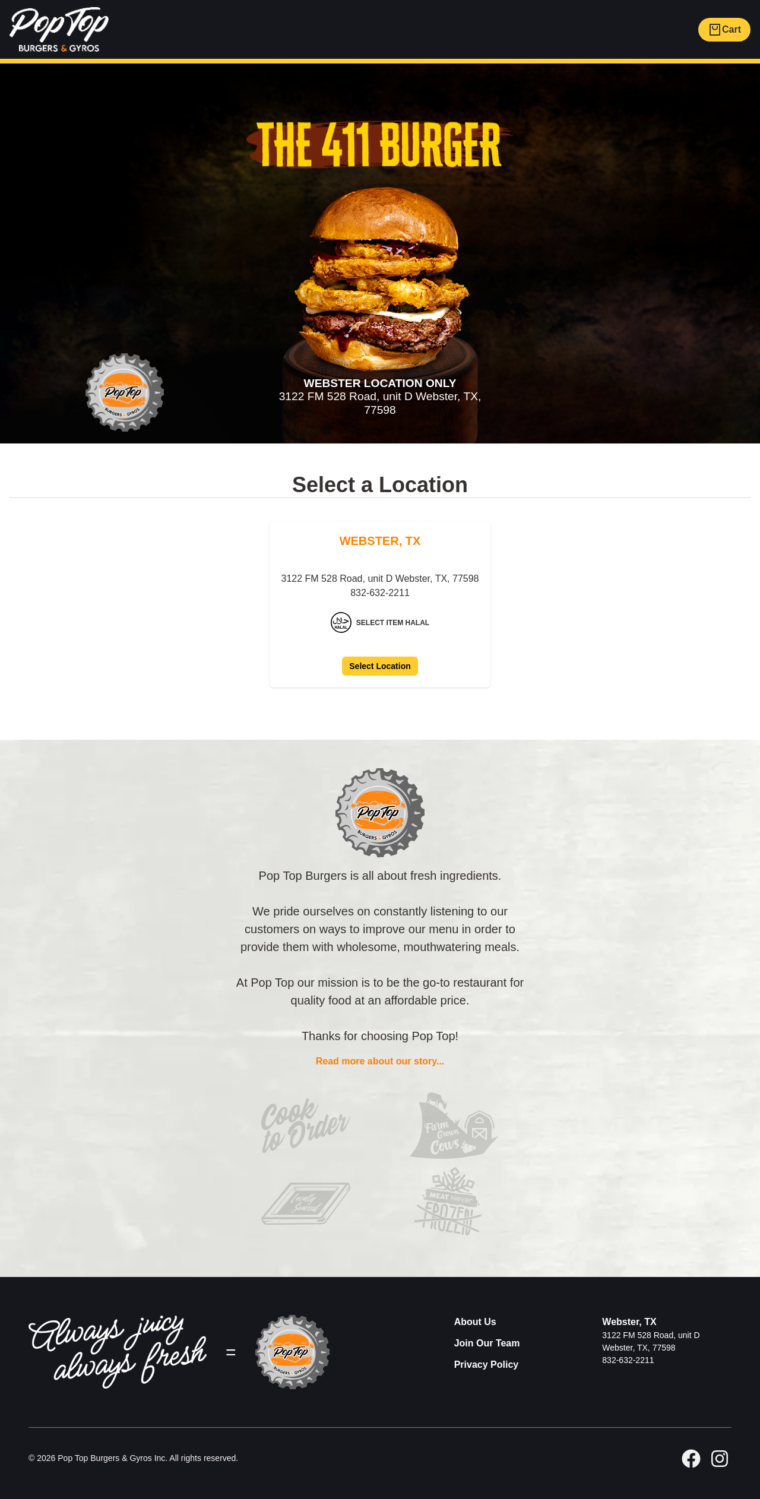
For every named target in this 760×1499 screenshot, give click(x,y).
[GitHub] (720, 1459)
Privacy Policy (486, 1364)
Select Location (379, 666)
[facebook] (691, 1459)
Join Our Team (487, 1343)
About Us (475, 1322)
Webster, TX (629, 1322)
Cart (724, 30)
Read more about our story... (380, 1061)
